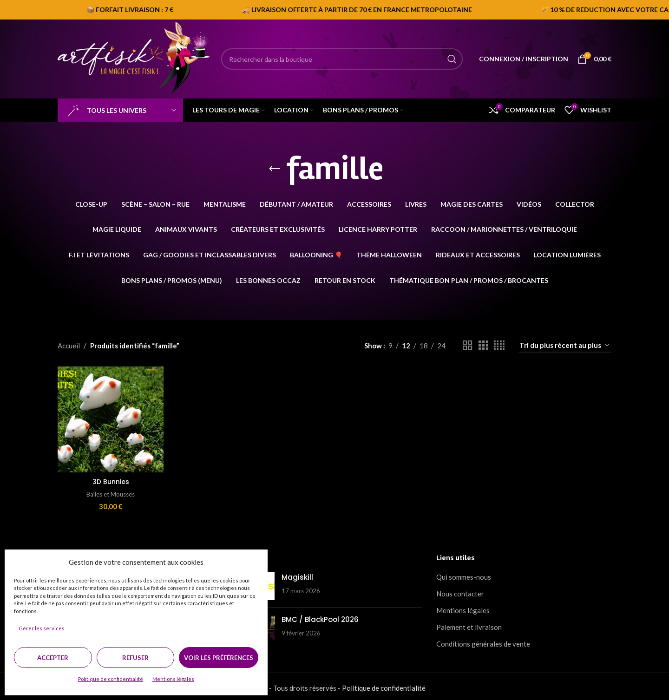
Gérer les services (42, 628)
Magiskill (297, 574)
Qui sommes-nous (463, 574)
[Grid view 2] (467, 345)
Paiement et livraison (469, 624)
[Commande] (564, 346)
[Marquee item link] (507, 10)
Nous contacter (460, 591)
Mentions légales (173, 679)
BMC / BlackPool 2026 (320, 616)
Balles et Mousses (109, 491)
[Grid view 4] (499, 345)
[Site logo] (135, 58)
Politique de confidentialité (110, 679)
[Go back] (274, 169)
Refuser (135, 657)
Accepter (52, 657)
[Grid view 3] (483, 345)
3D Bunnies (109, 479)
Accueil (69, 345)
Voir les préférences (218, 657)
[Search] (342, 59)
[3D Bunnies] (109, 418)
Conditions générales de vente (483, 641)
